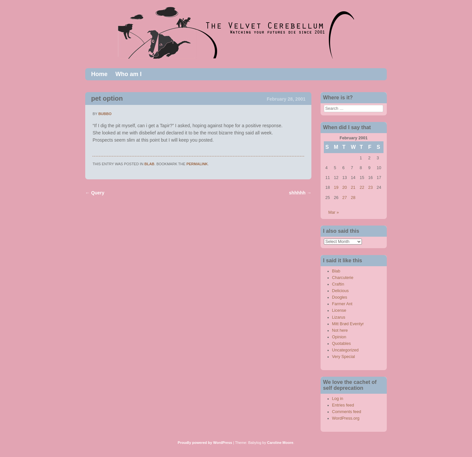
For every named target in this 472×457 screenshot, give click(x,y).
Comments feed (346, 411)
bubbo (104, 114)
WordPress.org (346, 418)
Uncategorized (345, 350)
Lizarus (338, 317)
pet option (107, 98)
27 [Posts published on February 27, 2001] (344, 197)
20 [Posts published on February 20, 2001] (344, 187)
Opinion (339, 337)
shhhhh (300, 192)
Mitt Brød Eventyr (348, 324)
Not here (340, 330)
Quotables (341, 343)
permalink (197, 164)
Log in (337, 398)
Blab (150, 164)
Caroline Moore (280, 443)
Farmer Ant (342, 304)
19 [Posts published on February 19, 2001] (336, 187)
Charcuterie (342, 277)
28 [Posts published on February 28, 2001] (353, 197)
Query (94, 192)
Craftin (338, 284)
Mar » (333, 212)
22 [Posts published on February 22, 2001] (362, 187)
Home (99, 74)
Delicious (340, 290)
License (339, 310)
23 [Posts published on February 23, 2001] (370, 187)
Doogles (339, 297)
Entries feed (343, 405)
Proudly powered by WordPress (205, 443)
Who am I (128, 74)
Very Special (343, 356)
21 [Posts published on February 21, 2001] (353, 187)
